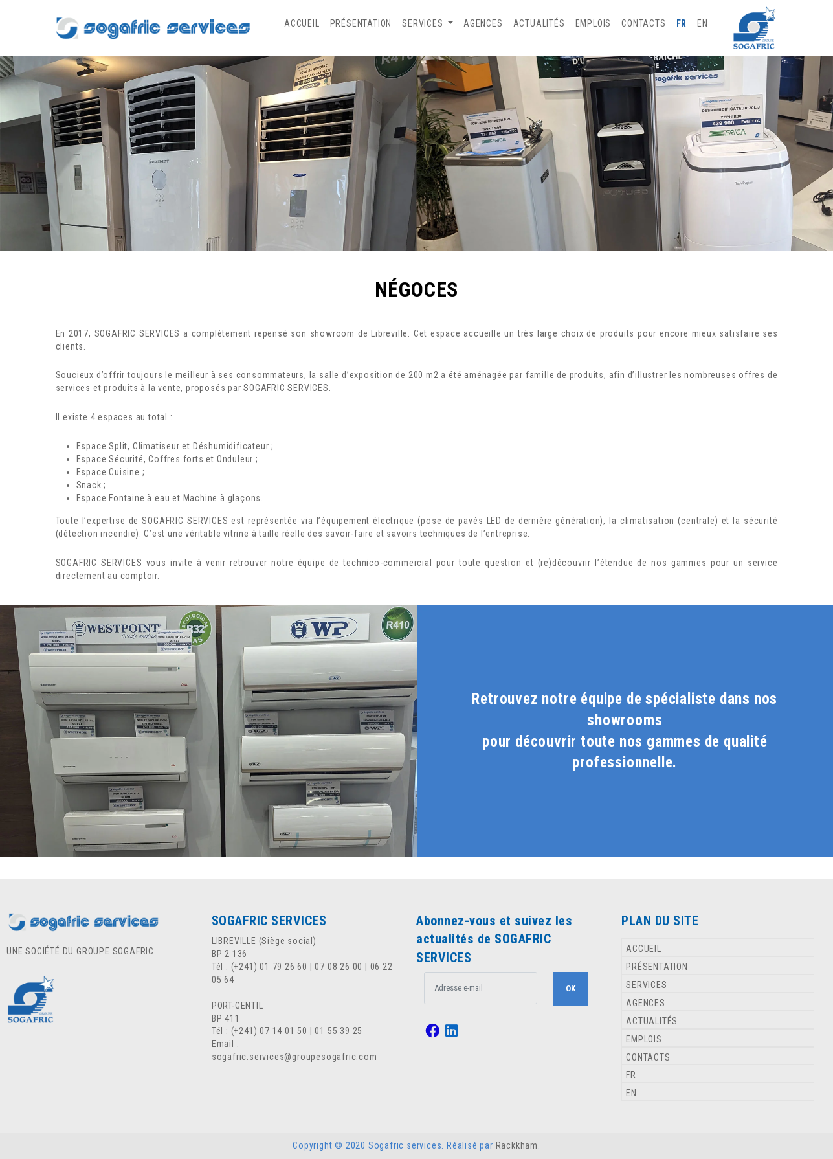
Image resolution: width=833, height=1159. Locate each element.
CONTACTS (643, 23)
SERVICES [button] (423, 23)
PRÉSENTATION (361, 23)
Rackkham (517, 1145)
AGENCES (483, 23)
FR (681, 23)
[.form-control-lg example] (480, 988)
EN (702, 23)
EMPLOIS (593, 23)
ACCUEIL (302, 23)
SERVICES (646, 985)
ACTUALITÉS (539, 23)
